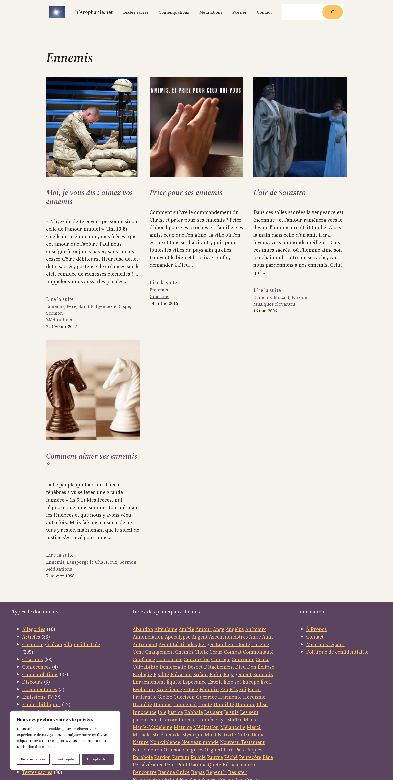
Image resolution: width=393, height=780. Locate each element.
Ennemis (55, 306)
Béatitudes (185, 644)
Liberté (187, 719)
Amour (203, 629)
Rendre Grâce (174, 772)
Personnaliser (33, 759)
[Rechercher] (332, 12)
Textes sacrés (37, 772)
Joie (162, 712)
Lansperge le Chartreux (92, 562)
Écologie (142, 674)
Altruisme (165, 629)
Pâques (254, 749)
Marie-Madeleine (152, 727)
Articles (31, 636)
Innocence (144, 712)
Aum (267, 636)
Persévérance (148, 764)
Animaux (255, 629)
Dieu (240, 666)
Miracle (142, 734)
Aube (255, 636)
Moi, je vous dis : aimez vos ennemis (89, 197)
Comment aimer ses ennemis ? (91, 461)
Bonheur (226, 644)
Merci (254, 727)
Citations (159, 296)
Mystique (192, 734)
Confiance (144, 659)
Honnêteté (185, 704)
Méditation (206, 727)
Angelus (235, 629)
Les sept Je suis (221, 712)
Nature (141, 742)
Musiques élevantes (274, 304)
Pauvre (215, 757)
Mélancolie (232, 727)
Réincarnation (238, 764)
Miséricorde (166, 734)
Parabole (143, 757)
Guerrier (206, 696)
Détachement (219, 666)
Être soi (232, 681)
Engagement (237, 674)
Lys (222, 719)
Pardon (299, 297)
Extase (190, 689)
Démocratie (172, 666)
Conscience (169, 659)
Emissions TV (37, 696)
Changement (159, 651)
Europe (250, 681)
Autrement (145, 644)
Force (254, 689)
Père (71, 306)
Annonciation (148, 636)
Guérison (184, 696)
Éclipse (266, 666)
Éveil (266, 681)
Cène (138, 651)
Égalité (161, 674)
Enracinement (149, 681)
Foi (242, 689)
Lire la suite (60, 299)
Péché (231, 757)
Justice (175, 712)
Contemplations (40, 674)
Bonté (243, 644)
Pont (182, 764)
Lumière (207, 719)
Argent (200, 636)
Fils (233, 689)
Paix (240, 749)
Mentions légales (325, 644)
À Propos (316, 629)
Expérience (169, 689)
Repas (198, 772)
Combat (233, 651)
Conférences (36, 666)
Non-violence (165, 742)
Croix (262, 659)
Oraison (173, 749)
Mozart (281, 297)
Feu (224, 689)
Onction (153, 749)
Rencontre (145, 772)
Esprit (215, 681)
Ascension (220, 636)
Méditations (59, 320)
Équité (173, 681)
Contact (315, 636)
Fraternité (144, 696)
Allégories (33, 629)
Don (251, 666)
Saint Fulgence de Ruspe (104, 306)
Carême (260, 644)
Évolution (144, 689)
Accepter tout (98, 759)
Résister (237, 772)
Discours (32, 681)
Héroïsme (254, 696)
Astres (240, 636)
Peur (170, 764)
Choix (201, 651)
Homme (162, 704)
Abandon (143, 629)
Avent (166, 644)
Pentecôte (250, 757)
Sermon (54, 313)
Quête (214, 764)
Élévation (181, 674)
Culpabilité (145, 666)
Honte (205, 704)
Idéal (262, 704)
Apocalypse (177, 636)
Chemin (184, 651)
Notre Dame (251, 734)
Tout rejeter (66, 759)
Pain (228, 749)
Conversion (197, 659)
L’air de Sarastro (279, 192)
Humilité (223, 704)
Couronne (243, 659)
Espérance (195, 681)
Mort (210, 734)
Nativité (227, 734)
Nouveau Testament (242, 742)
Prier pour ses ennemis (186, 192)
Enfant (200, 674)
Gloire (165, 696)
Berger (207, 644)
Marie (251, 719)
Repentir (216, 772)
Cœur (216, 651)
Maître (234, 719)
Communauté (258, 651)
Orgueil (213, 749)
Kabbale (193, 712)
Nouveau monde (200, 742)
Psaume (198, 764)
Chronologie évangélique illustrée (61, 644)
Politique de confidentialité (337, 651)
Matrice (183, 727)
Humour (245, 704)
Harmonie (230, 696)
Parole (198, 757)
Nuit (138, 749)
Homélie (142, 704)
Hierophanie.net (94, 12)
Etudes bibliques (41, 704)
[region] (65, 740)
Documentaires (39, 689)
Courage (220, 659)
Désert (195, 666)
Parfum (180, 757)
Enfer (215, 674)
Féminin (209, 689)
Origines (193, 749)
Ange (218, 629)
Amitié (186, 629)
